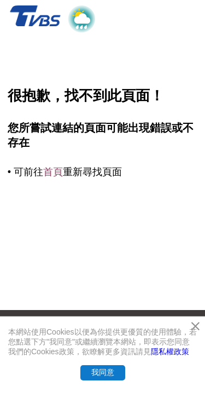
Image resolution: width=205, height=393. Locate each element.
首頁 (53, 171)
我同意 (102, 372)
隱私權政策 (170, 351)
